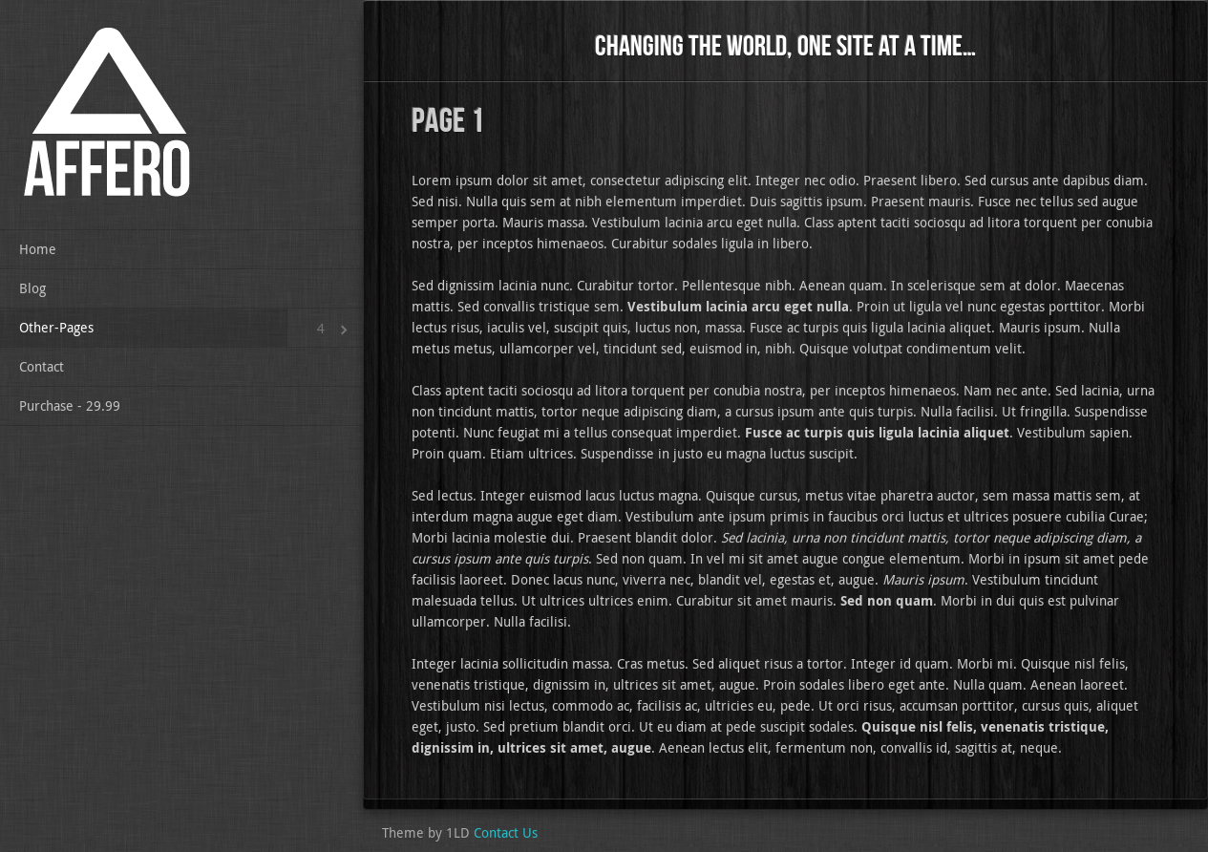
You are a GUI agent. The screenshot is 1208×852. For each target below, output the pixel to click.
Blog (32, 288)
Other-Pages (56, 327)
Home (37, 249)
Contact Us (506, 832)
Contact (41, 366)
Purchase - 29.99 (69, 405)
